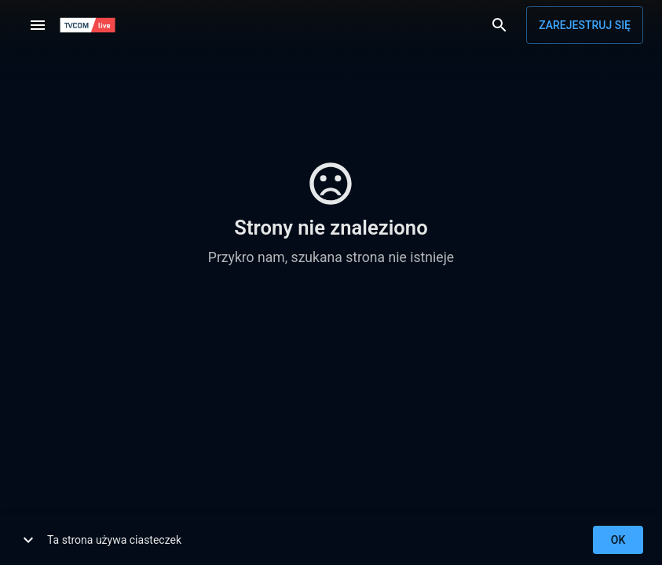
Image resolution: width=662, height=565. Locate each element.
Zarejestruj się (584, 25)
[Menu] (38, 25)
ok (618, 540)
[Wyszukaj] (499, 25)
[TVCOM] (87, 25)
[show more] (28, 540)
